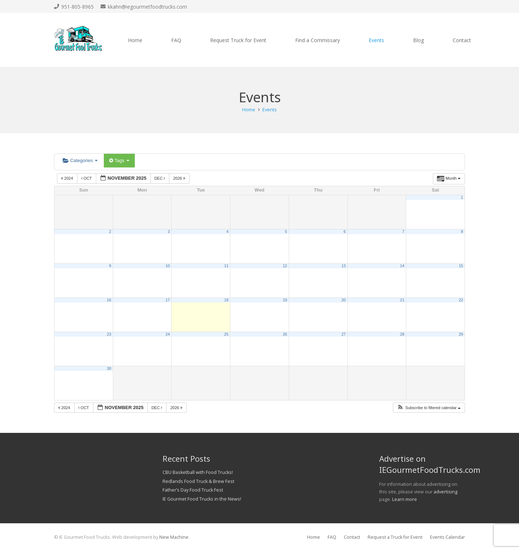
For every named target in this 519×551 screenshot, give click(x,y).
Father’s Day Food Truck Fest (193, 490)
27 (343, 334)
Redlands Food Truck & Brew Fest (198, 481)
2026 (179, 178)
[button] (428, 408)
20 (343, 300)
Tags (119, 160)
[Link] (78, 40)
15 (461, 266)
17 (167, 300)
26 (285, 334)
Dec (160, 178)
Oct (87, 178)
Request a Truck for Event (395, 537)
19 (285, 300)
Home (313, 537)
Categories (80, 160)
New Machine (173, 537)
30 (109, 368)
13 (343, 266)
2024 (67, 178)
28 (402, 334)
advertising (445, 492)
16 (109, 300)
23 (109, 334)
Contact (352, 537)
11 (226, 266)
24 (167, 334)
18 (226, 300)
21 (402, 300)
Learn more (404, 499)
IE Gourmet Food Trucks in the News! (202, 499)
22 (461, 300)
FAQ (332, 537)
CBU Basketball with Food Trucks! (198, 472)
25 (226, 334)
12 (285, 266)
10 (167, 266)
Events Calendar (447, 537)
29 (461, 334)
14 (402, 266)
